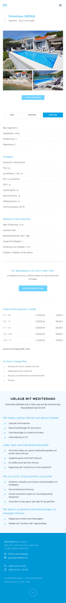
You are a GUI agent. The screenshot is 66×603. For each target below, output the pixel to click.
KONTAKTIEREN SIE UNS (33, 288)
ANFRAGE (53, 115)
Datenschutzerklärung (33, 578)
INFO (12, 115)
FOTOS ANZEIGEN (33, 97)
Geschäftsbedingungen (13, 578)
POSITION (32, 115)
